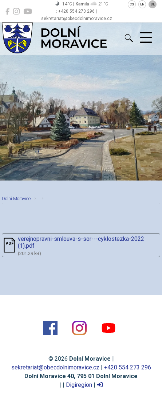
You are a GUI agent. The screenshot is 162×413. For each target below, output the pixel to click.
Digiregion (79, 384)
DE (153, 4)
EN (142, 4)
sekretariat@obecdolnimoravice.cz (55, 367)
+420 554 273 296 (127, 367)
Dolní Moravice (16, 198)
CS (132, 4)
